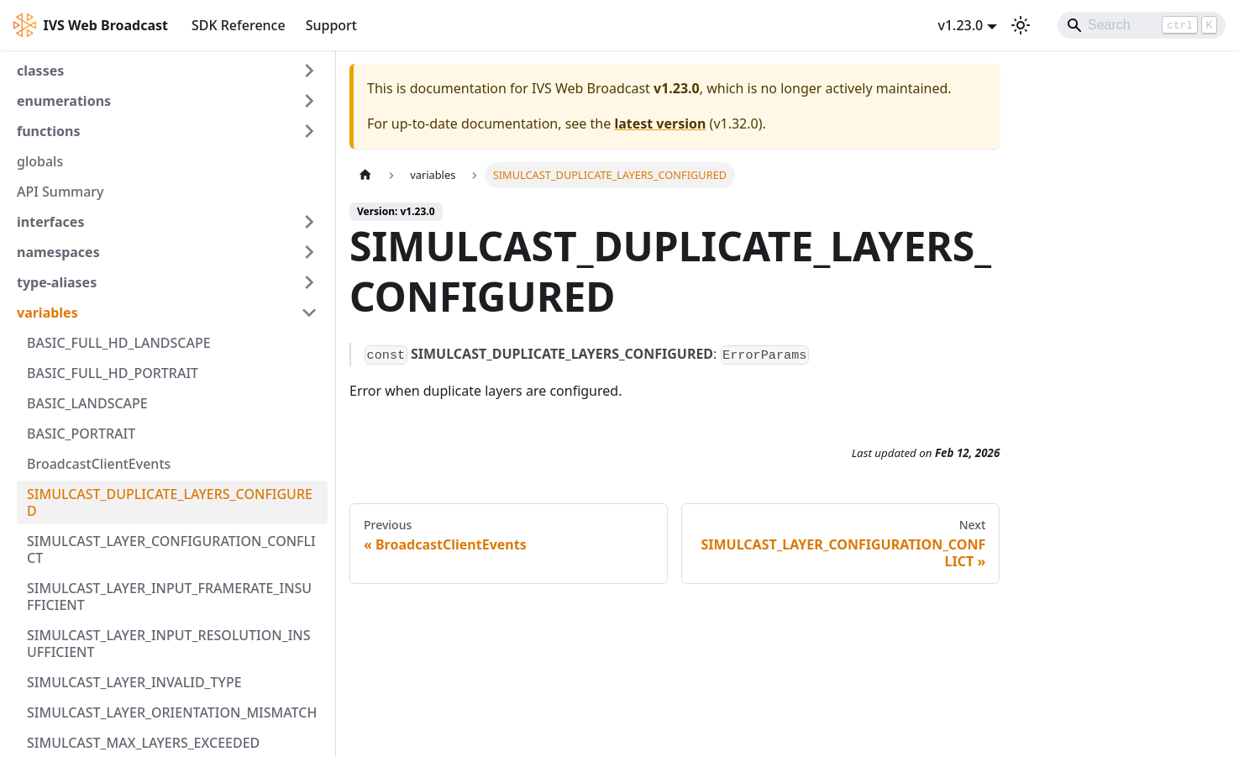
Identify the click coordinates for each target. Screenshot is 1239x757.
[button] (167, 70)
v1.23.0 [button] (960, 25)
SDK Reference (239, 25)
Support (331, 25)
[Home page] (365, 175)
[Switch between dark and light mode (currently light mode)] (1020, 25)
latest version (660, 123)
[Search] (1142, 25)
